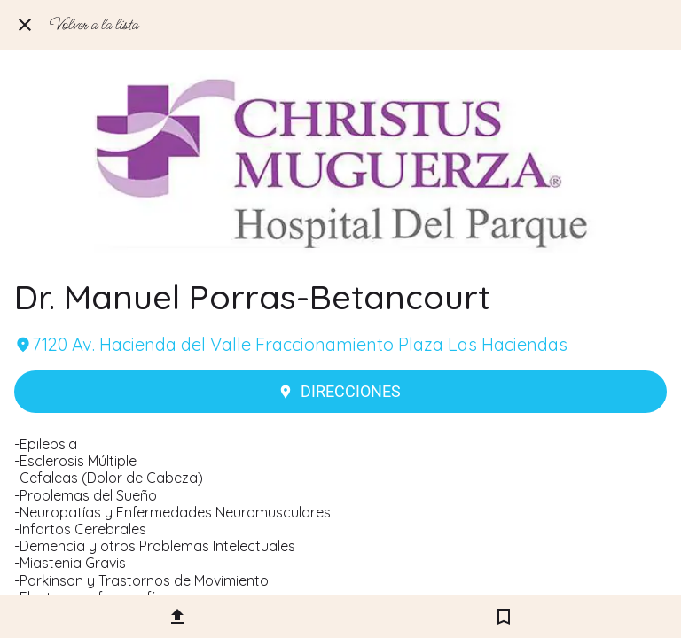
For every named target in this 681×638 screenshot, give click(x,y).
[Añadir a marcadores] (503, 616)
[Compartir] (177, 616)
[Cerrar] (24, 24)
